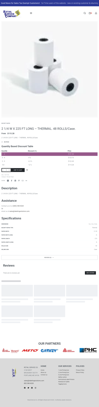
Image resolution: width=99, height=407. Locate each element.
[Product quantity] (6, 170)
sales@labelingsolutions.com (19, 211)
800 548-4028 (29, 383)
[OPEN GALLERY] (49, 69)
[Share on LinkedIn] (15, 181)
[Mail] (22, 181)
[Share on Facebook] (11, 181)
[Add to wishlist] (27, 170)
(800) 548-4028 (18, 206)
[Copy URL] (26, 181)
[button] (49, 257)
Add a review (90, 273)
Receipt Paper (5, 123)
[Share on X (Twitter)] (8, 181)
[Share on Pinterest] (19, 181)
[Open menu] (31, 13)
